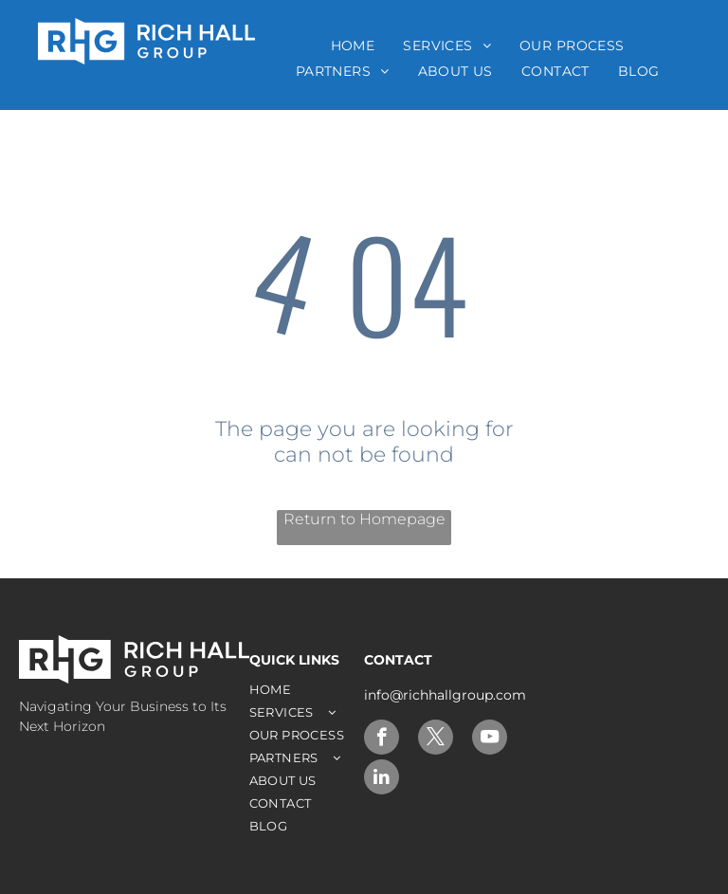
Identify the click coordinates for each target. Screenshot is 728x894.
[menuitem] (353, 45)
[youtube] (489, 739)
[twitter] (435, 739)
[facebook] (381, 739)
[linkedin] (381, 779)
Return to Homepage (364, 519)
